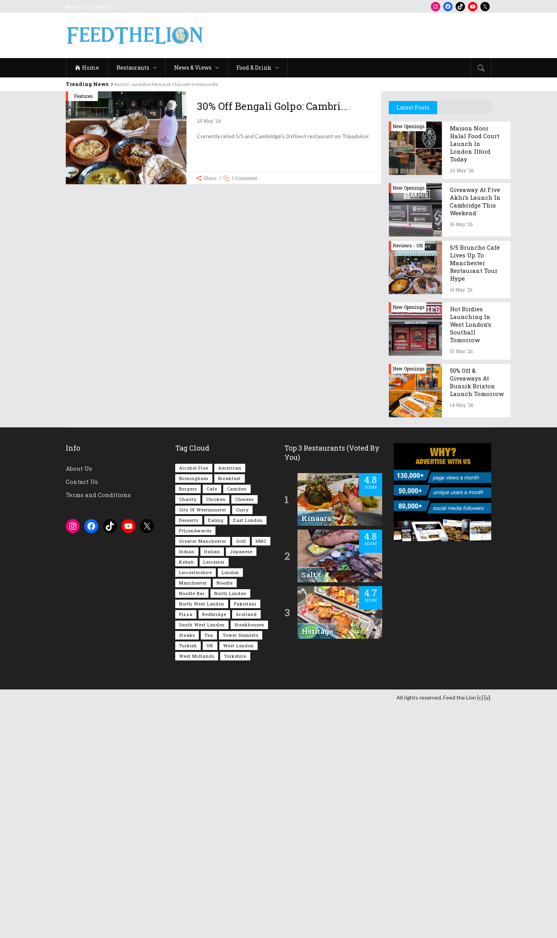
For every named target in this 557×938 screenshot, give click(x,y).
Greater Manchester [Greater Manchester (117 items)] (202, 773)
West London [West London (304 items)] (238, 878)
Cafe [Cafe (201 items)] (212, 721)
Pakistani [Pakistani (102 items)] (245, 836)
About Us (75, 6)
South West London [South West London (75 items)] (202, 857)
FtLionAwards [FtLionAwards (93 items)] (195, 763)
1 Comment (244, 178)
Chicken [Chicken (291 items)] (216, 731)
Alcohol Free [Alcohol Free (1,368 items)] (193, 700)
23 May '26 (461, 403)
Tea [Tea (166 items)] (209, 867)
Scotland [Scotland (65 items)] (246, 846)
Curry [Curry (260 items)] (242, 742)
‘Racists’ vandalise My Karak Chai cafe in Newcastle (165, 84)
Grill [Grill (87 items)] (241, 773)
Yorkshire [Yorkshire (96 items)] (235, 888)
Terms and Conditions (98, 727)
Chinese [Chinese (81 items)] (244, 731)
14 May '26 (461, 637)
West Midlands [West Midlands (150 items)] (196, 888)
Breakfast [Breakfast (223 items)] (229, 710)
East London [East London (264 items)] (248, 752)
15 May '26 (461, 583)
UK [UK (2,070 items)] (210, 878)
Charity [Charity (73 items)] (187, 731)
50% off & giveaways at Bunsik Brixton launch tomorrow (477, 614)
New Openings (409, 358)
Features (83, 96)
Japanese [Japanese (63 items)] (241, 784)
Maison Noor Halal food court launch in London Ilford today (474, 376)
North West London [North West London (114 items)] (201, 836)
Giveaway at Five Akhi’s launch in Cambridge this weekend (475, 433)
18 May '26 (461, 456)
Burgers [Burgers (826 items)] (188, 721)
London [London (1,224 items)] (230, 805)
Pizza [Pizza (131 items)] (186, 846)
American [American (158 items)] (229, 700)
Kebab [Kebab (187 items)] (186, 794)
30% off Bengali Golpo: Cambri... (272, 106)
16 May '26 (461, 522)
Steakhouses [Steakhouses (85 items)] (249, 857)
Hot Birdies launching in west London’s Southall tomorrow (470, 556)
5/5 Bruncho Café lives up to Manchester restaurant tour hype (475, 495)
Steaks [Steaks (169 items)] (187, 867)
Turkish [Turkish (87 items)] (188, 878)
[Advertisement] (350, 35)
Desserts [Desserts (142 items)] (188, 752)
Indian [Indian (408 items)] (187, 784)
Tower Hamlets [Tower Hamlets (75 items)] (240, 867)
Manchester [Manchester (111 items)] (193, 815)
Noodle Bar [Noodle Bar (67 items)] (192, 825)
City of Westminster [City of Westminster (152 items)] (202, 742)
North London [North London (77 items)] (230, 825)
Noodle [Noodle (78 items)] (225, 815)
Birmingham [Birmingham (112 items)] (193, 710)
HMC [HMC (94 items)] (261, 773)
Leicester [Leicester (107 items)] (214, 794)
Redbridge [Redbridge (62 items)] (214, 846)
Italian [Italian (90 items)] (212, 784)
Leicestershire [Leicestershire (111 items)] (195, 805)
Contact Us (103, 6)
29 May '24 (209, 121)
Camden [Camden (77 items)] (237, 721)
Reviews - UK (408, 478)
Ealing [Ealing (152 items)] (216, 752)
